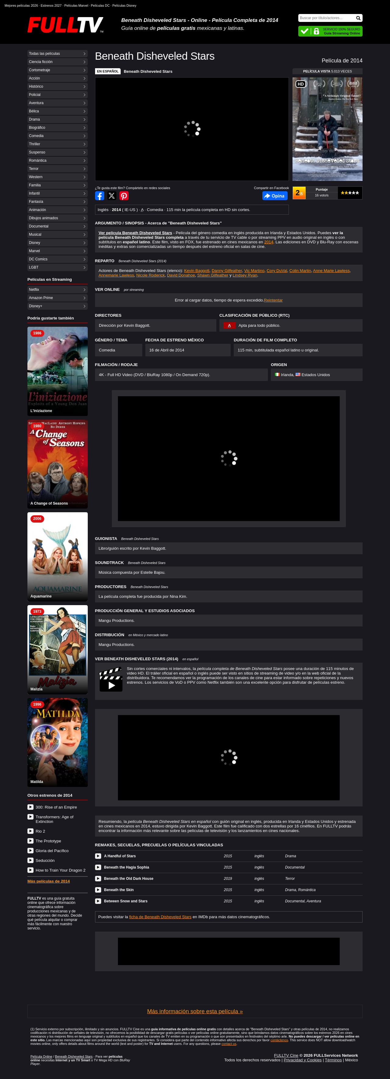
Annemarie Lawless (116, 275)
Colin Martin (300, 270)
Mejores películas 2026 (21, 5)
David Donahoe (181, 275)
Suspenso (37, 152)
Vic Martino (254, 270)
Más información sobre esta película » (195, 1011)
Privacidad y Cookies (302, 1060)
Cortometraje (39, 70)
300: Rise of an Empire (56, 807)
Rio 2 (40, 831)
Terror (33, 169)
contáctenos (279, 1040)
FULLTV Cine (286, 1055)
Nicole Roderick (150, 275)
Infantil (34, 193)
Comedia (36, 136)
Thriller (34, 144)
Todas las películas (44, 53)
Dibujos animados (43, 218)
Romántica (37, 160)
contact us (229, 1044)
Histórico (36, 86)
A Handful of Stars (120, 856)
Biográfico (37, 127)
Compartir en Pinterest (124, 195)
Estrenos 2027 (51, 5)
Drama (34, 119)
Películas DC (100, 5)
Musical (35, 234)
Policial (35, 95)
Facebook (275, 195)
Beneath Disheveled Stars (148, 71)
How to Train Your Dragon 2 (61, 870)
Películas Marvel (76, 5)
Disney (34, 243)
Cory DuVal (277, 270)
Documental (38, 226)
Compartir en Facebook (99, 195)
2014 (268, 242)
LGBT (33, 267)
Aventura (36, 103)
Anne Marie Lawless (331, 270)
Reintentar (273, 300)
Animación (37, 210)
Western (35, 177)
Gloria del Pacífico (52, 850)
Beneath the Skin (119, 890)
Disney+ (35, 306)
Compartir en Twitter (111, 195)
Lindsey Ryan (245, 275)
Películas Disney (124, 5)
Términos (333, 1060)
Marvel (34, 251)
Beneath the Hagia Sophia (126, 867)
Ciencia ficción (40, 62)
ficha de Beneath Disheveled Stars (160, 917)
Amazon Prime (41, 298)
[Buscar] (330, 18)
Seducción (45, 860)
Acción (34, 78)
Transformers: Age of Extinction (54, 819)
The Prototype (48, 841)
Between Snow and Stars (126, 901)
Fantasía (36, 201)
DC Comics (38, 259)
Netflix (34, 289)
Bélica (34, 111)
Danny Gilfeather (227, 270)
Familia (35, 185)
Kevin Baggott (196, 270)
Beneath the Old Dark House (129, 878)
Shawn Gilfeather (212, 275)
